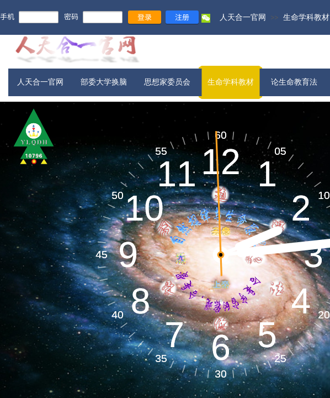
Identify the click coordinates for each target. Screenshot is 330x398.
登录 (144, 17)
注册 (182, 17)
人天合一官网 (243, 17)
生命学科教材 (306, 17)
